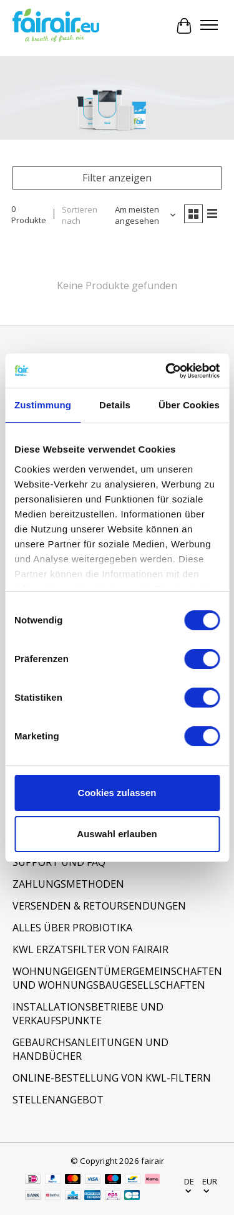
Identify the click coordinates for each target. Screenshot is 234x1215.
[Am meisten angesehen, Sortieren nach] (142, 215)
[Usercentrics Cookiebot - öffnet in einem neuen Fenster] (167, 371)
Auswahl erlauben (117, 833)
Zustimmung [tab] (42, 405)
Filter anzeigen (117, 178)
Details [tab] (114, 405)
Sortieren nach (79, 215)
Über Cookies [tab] (189, 405)
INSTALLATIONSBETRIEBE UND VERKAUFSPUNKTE (87, 1013)
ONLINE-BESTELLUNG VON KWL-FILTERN (111, 1078)
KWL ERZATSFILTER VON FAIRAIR (90, 949)
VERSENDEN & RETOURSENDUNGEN (99, 906)
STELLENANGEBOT (58, 1100)
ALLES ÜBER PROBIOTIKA (72, 927)
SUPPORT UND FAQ (58, 862)
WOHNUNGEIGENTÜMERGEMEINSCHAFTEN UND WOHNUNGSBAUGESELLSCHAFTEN (117, 978)
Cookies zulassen (117, 792)
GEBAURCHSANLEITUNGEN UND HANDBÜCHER (90, 1049)
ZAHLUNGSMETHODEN (68, 884)
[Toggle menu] (209, 26)
